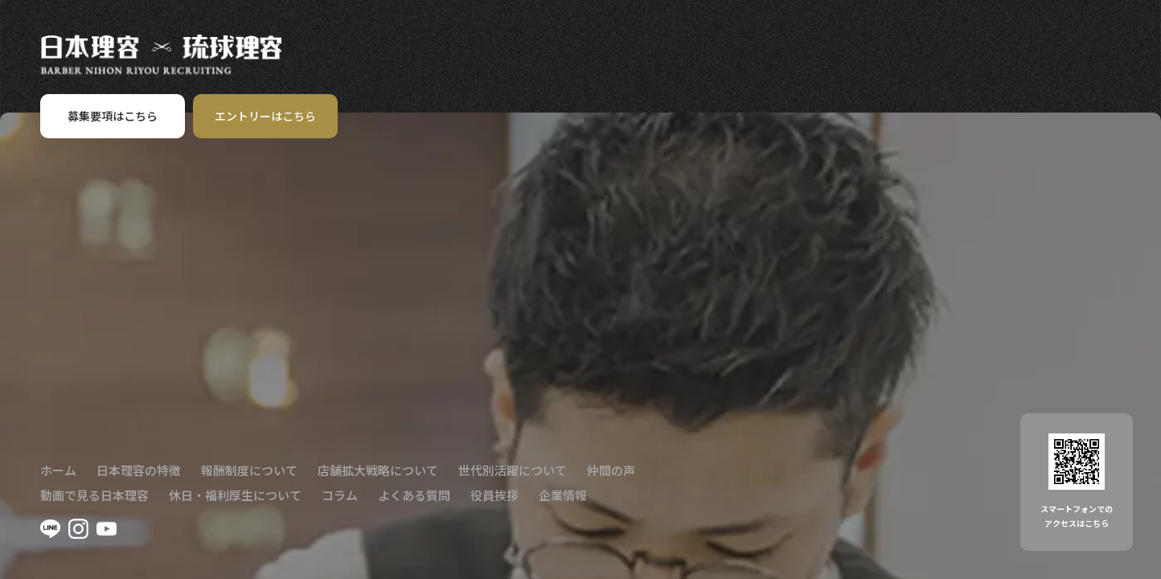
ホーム (58, 470)
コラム (340, 495)
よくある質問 (414, 495)
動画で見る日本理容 (94, 495)
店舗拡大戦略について (378, 470)
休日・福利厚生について (235, 495)
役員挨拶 (494, 495)
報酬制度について (249, 470)
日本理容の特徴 (138, 470)
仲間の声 (611, 470)
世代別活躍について (512, 470)
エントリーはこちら (265, 116)
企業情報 (563, 495)
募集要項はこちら (113, 116)
